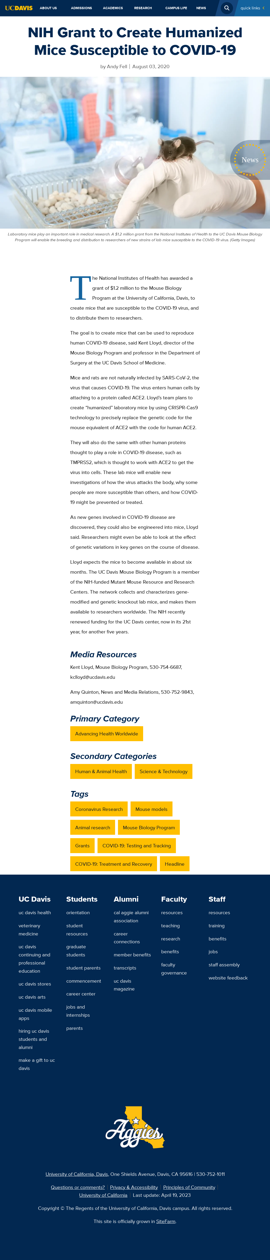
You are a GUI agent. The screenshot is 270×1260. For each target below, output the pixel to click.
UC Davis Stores (35, 983)
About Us (48, 8)
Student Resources (77, 929)
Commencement (83, 980)
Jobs (213, 951)
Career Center (80, 993)
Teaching (170, 925)
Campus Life (176, 8)
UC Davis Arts (32, 996)
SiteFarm (165, 1221)
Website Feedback (228, 977)
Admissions (81, 8)
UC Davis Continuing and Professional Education (34, 958)
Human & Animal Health (101, 771)
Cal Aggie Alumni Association (131, 916)
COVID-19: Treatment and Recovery (113, 864)
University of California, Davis (77, 1174)
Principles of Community (189, 1187)
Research (143, 8)
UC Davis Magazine (124, 985)
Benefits (170, 951)
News (201, 8)
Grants (82, 845)
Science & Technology (163, 771)
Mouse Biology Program (149, 827)
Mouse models (152, 809)
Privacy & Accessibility (134, 1187)
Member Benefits (132, 954)
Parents (74, 1028)
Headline (175, 864)
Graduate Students (76, 950)
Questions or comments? (78, 1187)
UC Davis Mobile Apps (35, 1014)
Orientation (78, 912)
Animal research (92, 827)
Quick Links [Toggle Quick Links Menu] (250, 8)
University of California (103, 1195)
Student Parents (83, 967)
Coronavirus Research (99, 809)
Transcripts (125, 967)
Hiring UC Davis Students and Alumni (34, 1039)
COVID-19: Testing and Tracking (136, 845)
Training (217, 925)
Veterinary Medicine (29, 929)
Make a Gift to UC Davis (37, 1064)
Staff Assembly (224, 964)
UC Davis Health (35, 912)
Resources (172, 912)
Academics (113, 8)
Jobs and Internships (78, 1011)
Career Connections (127, 937)
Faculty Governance (174, 968)
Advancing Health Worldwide (106, 733)
